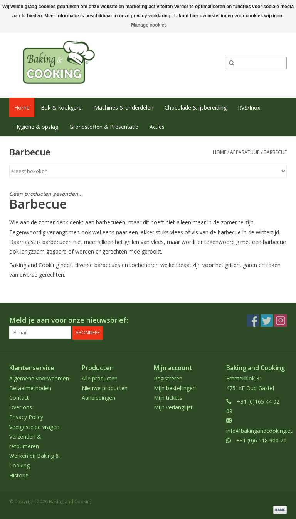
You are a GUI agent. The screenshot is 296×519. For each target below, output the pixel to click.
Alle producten (100, 377)
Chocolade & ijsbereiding (196, 107)
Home (22, 107)
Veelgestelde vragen (34, 425)
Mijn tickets (168, 397)
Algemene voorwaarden (39, 377)
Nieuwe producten (105, 387)
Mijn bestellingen (175, 387)
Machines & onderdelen (123, 107)
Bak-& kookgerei (62, 107)
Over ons (20, 406)
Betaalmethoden (30, 387)
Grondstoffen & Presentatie (103, 126)
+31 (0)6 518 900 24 (261, 439)
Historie (19, 474)
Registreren (168, 377)
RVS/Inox (249, 107)
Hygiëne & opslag (36, 126)
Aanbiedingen (98, 397)
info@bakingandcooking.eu (259, 429)
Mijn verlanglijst (173, 406)
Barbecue (275, 152)
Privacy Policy (26, 416)
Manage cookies (149, 25)
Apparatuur (245, 152)
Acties (157, 126)
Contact (19, 397)
